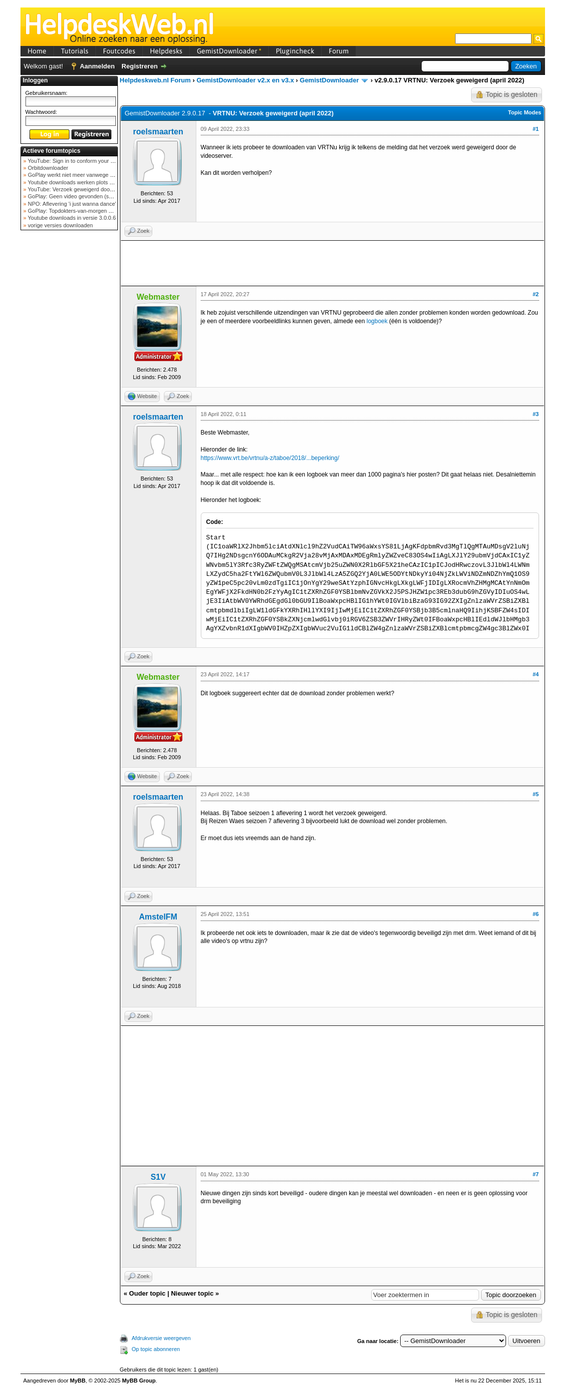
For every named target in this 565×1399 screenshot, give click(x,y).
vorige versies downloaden (59, 225)
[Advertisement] (69, 391)
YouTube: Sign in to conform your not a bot (79, 161)
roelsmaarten (158, 131)
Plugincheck (295, 51)
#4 (536, 674)
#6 (536, 914)
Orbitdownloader (47, 168)
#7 (536, 1174)
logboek (377, 321)
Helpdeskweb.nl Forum (155, 80)
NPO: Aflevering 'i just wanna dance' (71, 204)
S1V (157, 1177)
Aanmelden (97, 66)
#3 (536, 414)
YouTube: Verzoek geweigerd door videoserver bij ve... (93, 189)
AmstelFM (158, 917)
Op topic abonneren (156, 1349)
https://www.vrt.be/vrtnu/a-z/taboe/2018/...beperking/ (270, 458)
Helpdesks (166, 51)
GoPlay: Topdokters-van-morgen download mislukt (88, 211)
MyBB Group (138, 1381)
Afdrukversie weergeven (161, 1338)
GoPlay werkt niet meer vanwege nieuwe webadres (89, 175)
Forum (339, 51)
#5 (536, 794)
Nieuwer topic (192, 1293)
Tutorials (74, 51)
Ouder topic (147, 1293)
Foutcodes (119, 51)
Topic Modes (524, 112)
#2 (536, 294)
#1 (536, 129)
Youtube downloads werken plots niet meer (79, 182)
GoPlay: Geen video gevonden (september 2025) (87, 196)
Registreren (139, 66)
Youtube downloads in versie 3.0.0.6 (71, 218)
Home (36, 51)
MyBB (77, 1381)
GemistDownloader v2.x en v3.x (245, 80)
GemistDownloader (229, 51)
